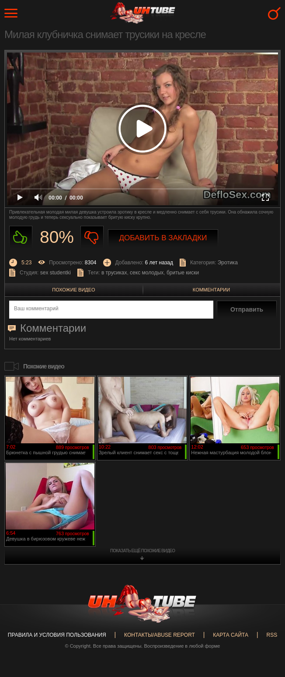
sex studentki (55, 273)
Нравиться (20, 237)
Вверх (265, 638)
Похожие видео (73, 289)
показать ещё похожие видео (142, 550)
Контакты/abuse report (159, 635)
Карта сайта (230, 635)
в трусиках (114, 273)
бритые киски (183, 273)
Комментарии (211, 289)
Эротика (228, 263)
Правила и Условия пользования (57, 635)
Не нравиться (92, 237)
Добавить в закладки (163, 238)
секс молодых (146, 273)
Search (274, 13)
